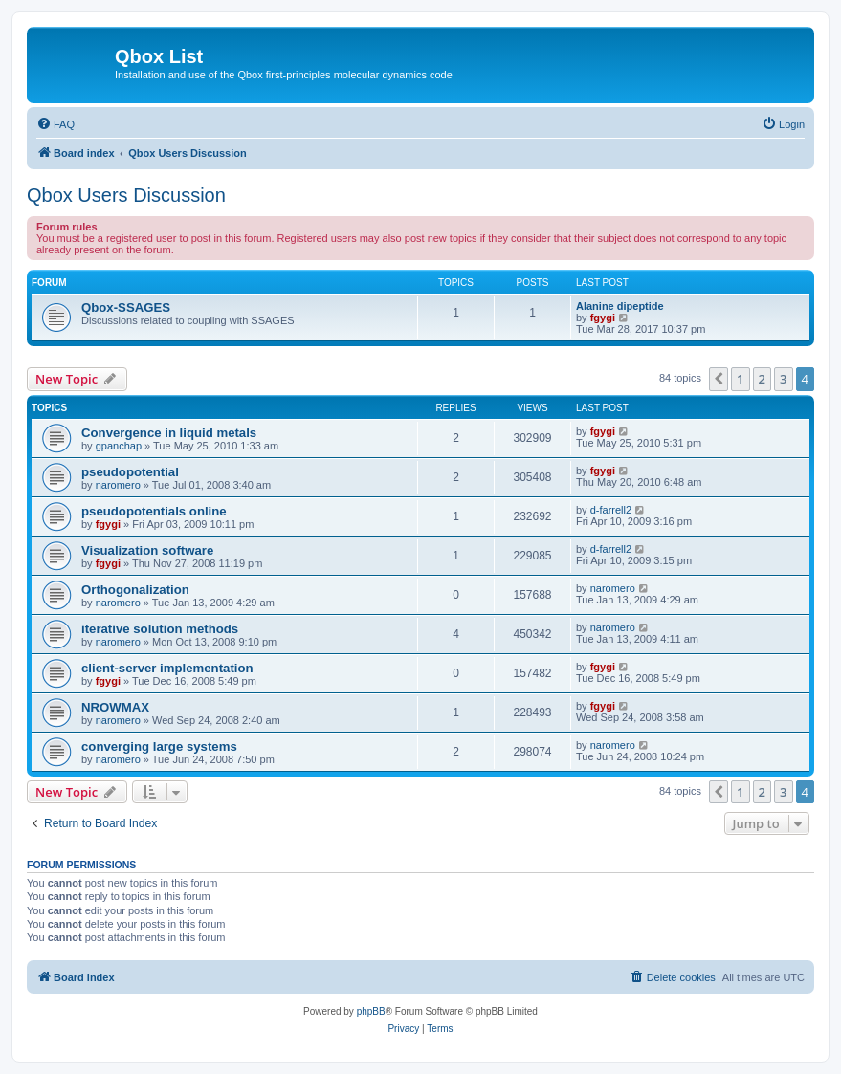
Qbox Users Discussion (126, 195)
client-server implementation (167, 668)
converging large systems (159, 746)
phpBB (371, 1011)
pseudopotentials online (154, 511)
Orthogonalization (135, 589)
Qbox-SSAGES (125, 307)
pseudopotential (130, 472)
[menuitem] (55, 124)
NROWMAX (115, 707)
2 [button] (762, 378)
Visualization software (147, 550)
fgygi (602, 317)
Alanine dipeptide (620, 306)
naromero (118, 485)
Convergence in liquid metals (168, 433)
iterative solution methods (159, 629)
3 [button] (783, 378)
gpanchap (119, 445)
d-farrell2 (610, 509)
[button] (718, 378)
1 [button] (740, 378)
